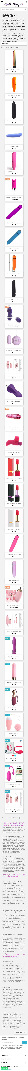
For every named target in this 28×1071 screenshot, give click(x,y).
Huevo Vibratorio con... (14, 325)
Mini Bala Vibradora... (14, 299)
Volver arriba (20, 1033)
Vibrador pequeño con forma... (14, 503)
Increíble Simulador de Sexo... (14, 376)
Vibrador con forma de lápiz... (14, 478)
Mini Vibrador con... (14, 248)
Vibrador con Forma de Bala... (14, 69)
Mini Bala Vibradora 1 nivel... (14, 274)
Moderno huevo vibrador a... (14, 605)
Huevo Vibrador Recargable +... (14, 810)
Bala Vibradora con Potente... (14, 120)
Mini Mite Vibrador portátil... (14, 427)
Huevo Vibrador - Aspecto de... (14, 350)
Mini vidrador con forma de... (14, 554)
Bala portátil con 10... (14, 580)
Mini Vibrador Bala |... (14, 172)
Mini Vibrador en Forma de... (14, 95)
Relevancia (14, 44)
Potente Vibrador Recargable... (14, 758)
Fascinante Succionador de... (14, 631)
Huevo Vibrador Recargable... (14, 784)
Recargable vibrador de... (14, 529)
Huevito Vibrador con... (14, 733)
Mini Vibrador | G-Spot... (14, 146)
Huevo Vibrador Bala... (14, 707)
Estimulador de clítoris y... (14, 401)
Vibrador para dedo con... (14, 452)
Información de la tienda (9, 1066)
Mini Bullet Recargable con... (14, 682)
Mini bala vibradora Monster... (14, 197)
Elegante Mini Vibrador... (14, 656)
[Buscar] (14, 9)
